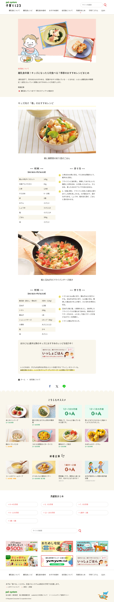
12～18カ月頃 (49, 512)
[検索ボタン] (105, 4)
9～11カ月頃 (13, 512)
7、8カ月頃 (83, 504)
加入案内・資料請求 (12, 595)
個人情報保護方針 (24, 595)
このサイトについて (12, 587)
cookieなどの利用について (39, 595)
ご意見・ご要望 (26, 587)
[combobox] (94, 4)
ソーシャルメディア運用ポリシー (59, 595)
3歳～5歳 (12, 520)
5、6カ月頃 (48, 504)
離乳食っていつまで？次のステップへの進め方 (37, 91)
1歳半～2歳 (83, 512)
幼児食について (23, 68)
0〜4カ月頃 (13, 504)
